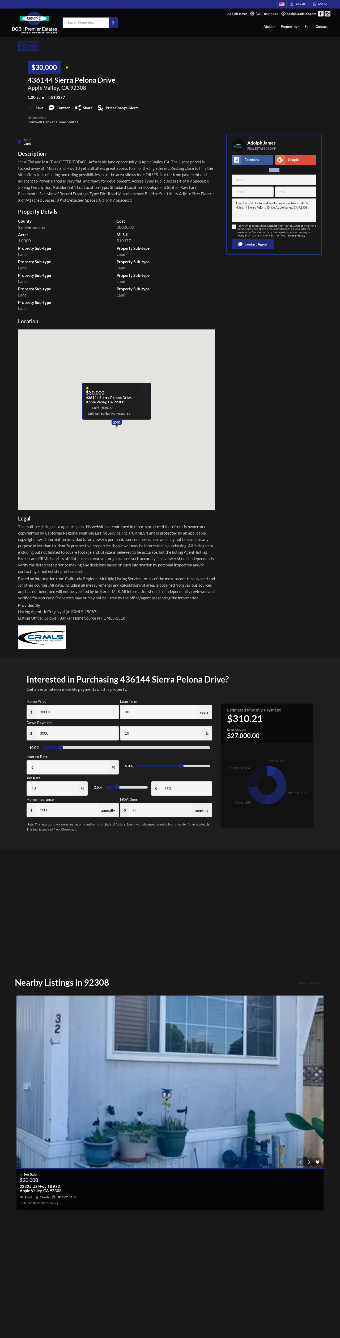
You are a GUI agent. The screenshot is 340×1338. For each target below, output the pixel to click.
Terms (291, 235)
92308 (78, 87)
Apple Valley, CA (48, 87)
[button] (113, 23)
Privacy (300, 235)
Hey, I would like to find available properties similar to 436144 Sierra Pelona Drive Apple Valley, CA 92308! (274, 210)
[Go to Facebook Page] (321, 13)
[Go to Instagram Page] (327, 13)
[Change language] (282, 4)
